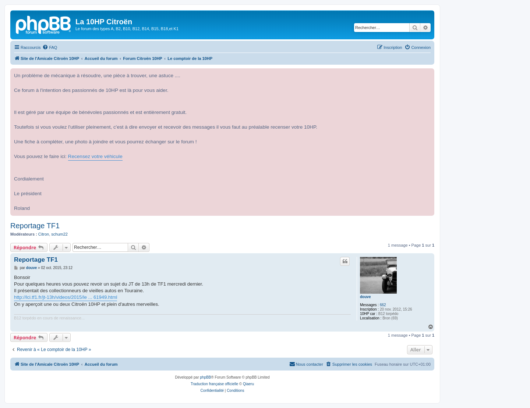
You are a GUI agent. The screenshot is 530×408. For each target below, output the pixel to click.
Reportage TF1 (35, 226)
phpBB (205, 377)
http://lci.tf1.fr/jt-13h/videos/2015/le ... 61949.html (65, 297)
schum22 (59, 234)
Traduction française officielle (214, 384)
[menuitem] (49, 47)
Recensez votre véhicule (95, 156)
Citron (43, 234)
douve (365, 297)
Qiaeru (248, 384)
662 (383, 305)
